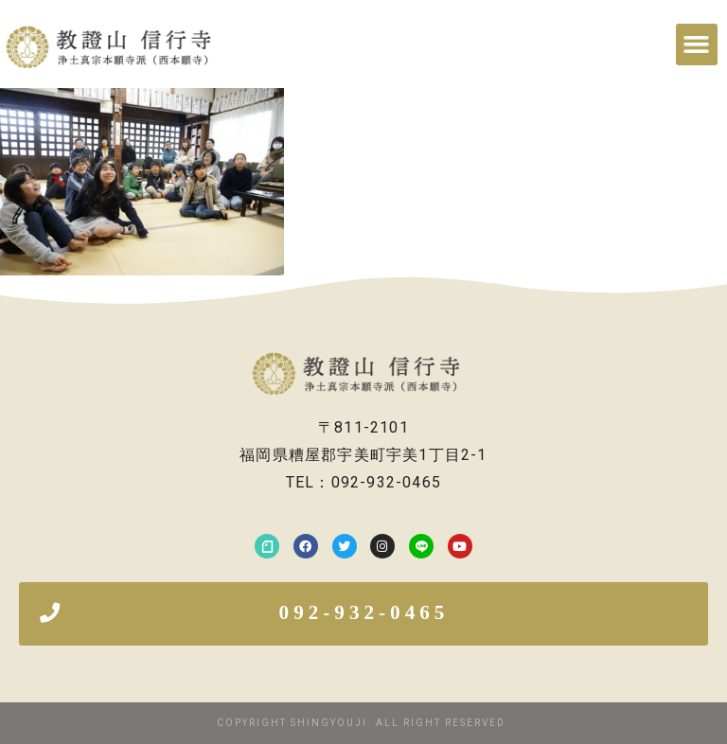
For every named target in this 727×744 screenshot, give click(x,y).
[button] (697, 44)
